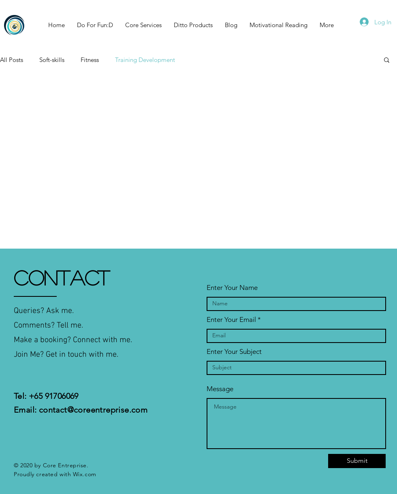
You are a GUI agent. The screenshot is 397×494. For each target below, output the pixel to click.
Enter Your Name (232, 287)
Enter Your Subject (234, 351)
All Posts (11, 60)
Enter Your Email (231, 319)
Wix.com (84, 474)
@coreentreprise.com (107, 410)
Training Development (145, 60)
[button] (387, 60)
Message (220, 388)
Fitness (90, 60)
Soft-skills (51, 60)
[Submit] (357, 461)
